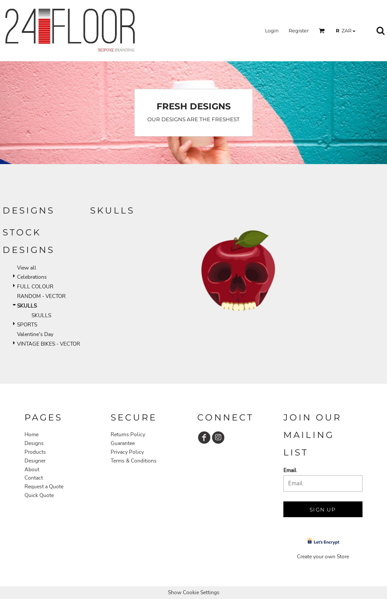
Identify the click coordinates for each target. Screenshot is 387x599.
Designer (34, 460)
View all (26, 267)
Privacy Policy (127, 451)
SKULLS (41, 315)
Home (31, 434)
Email (289, 470)
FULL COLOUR (35, 286)
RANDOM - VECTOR (41, 296)
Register (299, 31)
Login (272, 31)
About (31, 469)
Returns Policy (128, 434)
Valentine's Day (35, 334)
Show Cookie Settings (194, 592)
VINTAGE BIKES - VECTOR (48, 343)
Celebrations (32, 276)
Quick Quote (39, 495)
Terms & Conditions (134, 460)
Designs (34, 443)
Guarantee (123, 443)
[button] (322, 31)
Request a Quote (43, 486)
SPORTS (27, 324)
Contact (33, 477)
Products (35, 451)
